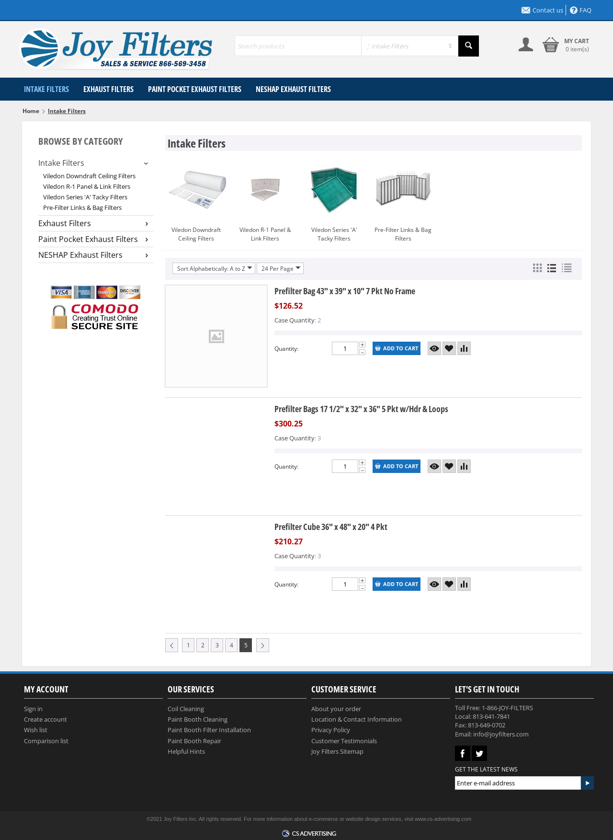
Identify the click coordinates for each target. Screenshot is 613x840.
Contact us (542, 10)
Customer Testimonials (344, 740)
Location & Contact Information (356, 719)
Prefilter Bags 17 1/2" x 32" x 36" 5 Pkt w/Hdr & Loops (361, 408)
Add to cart (396, 348)
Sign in (33, 708)
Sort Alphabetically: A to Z (214, 268)
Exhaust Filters (108, 89)
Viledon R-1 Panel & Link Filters (86, 186)
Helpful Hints (186, 751)
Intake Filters (46, 89)
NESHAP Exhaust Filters (293, 89)
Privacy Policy (330, 729)
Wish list (35, 729)
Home (31, 111)
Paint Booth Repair (194, 740)
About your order (336, 708)
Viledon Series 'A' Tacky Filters (85, 197)
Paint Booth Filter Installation (209, 729)
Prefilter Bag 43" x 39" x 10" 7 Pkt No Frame (344, 291)
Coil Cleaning (186, 708)
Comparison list (46, 740)
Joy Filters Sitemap (337, 751)
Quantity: (286, 349)
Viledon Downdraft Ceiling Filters (89, 176)
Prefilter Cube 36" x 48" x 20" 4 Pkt (330, 526)
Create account (45, 719)
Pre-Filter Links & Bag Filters (82, 207)
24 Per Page (281, 268)
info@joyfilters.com (501, 734)
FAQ (580, 10)
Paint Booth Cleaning (197, 719)
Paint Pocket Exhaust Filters (194, 89)
